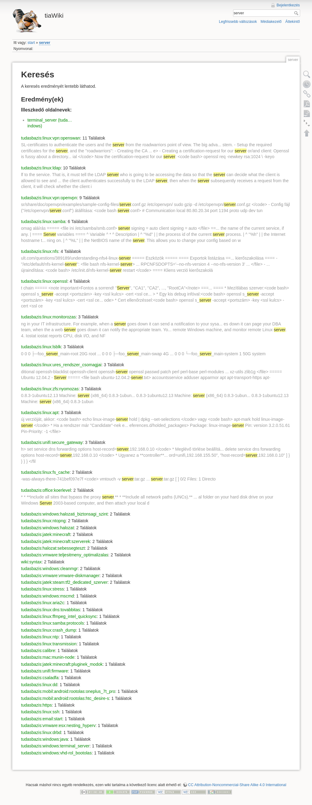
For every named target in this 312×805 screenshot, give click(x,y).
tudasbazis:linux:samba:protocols (52, 623)
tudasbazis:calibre (38, 650)
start (31, 43)
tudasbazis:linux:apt (39, 412)
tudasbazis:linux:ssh (40, 711)
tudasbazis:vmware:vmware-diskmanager (60, 575)
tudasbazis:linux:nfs (39, 251)
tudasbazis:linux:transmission (48, 643)
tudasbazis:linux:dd (39, 684)
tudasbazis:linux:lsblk (41, 346)
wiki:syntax (31, 561)
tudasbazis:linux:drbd (41, 732)
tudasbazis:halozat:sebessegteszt (53, 548)
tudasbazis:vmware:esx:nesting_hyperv (58, 725)
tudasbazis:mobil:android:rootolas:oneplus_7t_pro (68, 691)
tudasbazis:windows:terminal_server (55, 745)
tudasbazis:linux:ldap (41, 167)
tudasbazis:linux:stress (42, 589)
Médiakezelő (271, 22)
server (44, 43)
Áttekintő (292, 22)
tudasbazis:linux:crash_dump (48, 630)
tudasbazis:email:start (41, 718)
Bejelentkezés (288, 5)
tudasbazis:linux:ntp (39, 636)
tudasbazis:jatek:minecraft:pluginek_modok (62, 664)
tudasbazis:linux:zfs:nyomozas (50, 388)
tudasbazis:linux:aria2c (42, 602)
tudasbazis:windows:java (44, 739)
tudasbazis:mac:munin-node (47, 657)
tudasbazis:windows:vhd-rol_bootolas (56, 752)
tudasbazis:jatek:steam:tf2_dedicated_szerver (64, 582)
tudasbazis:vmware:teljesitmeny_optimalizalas (64, 554)
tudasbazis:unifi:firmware (44, 670)
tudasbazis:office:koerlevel (46, 490)
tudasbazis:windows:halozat (47, 527)
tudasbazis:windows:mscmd (47, 596)
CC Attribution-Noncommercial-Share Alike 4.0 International (237, 785)
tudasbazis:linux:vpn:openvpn (49, 197)
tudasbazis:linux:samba (43, 221)
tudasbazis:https (36, 705)
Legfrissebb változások (238, 22)
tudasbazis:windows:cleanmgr (49, 568)
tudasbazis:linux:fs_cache (45, 472)
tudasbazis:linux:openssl (44, 281)
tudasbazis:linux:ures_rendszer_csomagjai (61, 364)
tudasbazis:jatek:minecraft (45, 534)
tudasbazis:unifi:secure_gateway (52, 442)
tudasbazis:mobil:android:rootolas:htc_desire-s (65, 698)
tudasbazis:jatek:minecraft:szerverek (55, 541)
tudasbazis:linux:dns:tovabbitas (50, 609)
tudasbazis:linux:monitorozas (48, 316)
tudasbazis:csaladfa (39, 677)
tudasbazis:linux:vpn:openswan (50, 138)
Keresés (297, 13)
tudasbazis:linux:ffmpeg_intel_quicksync (59, 616)
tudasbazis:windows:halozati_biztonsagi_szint (64, 514)
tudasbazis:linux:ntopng (43, 520)
